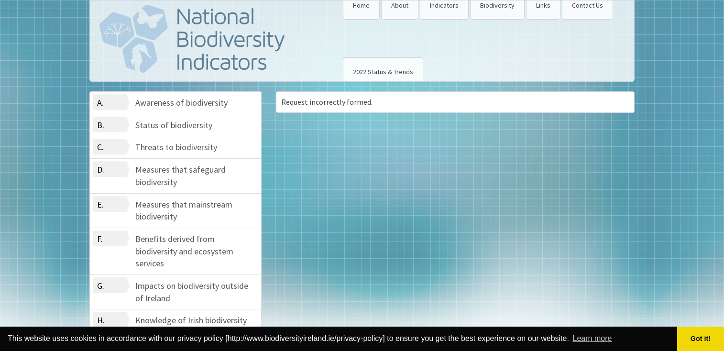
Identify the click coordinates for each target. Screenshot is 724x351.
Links (543, 5)
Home (361, 5)
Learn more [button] (592, 338)
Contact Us (587, 5)
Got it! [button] (701, 338)
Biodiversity (497, 5)
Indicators (444, 5)
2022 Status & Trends (383, 71)
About (399, 5)
